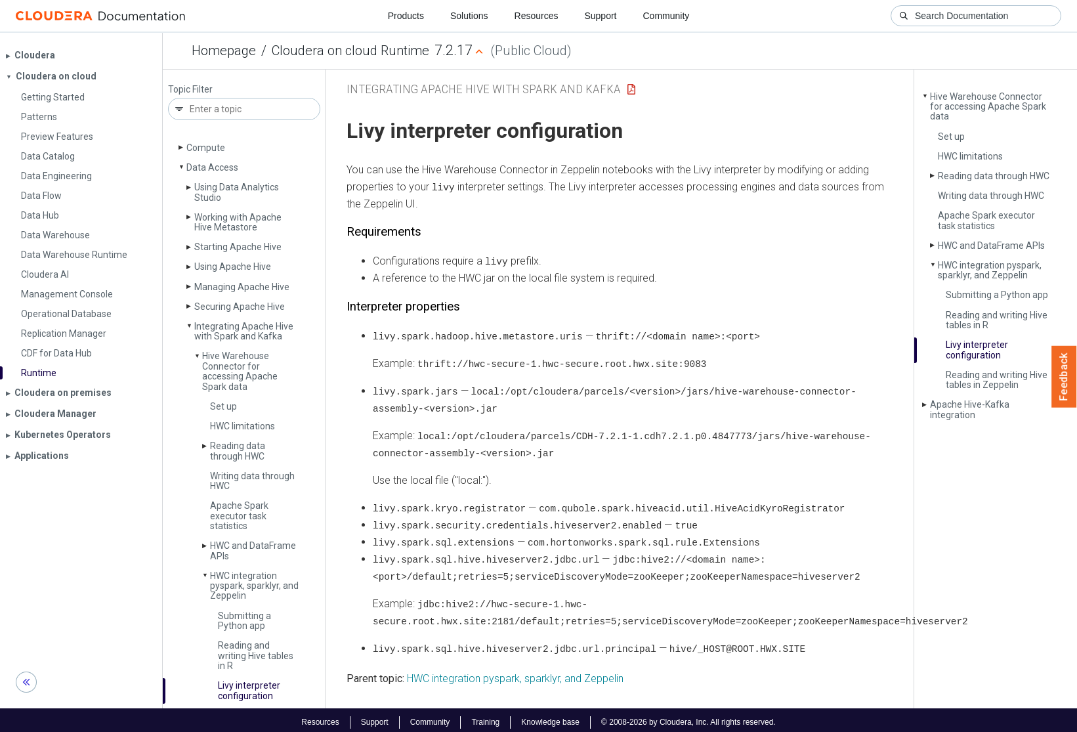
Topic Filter (190, 90)
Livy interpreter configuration (249, 690)
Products (406, 16)
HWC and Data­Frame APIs (253, 550)
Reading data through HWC (237, 451)
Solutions (469, 16)
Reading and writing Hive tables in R (255, 655)
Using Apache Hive (232, 266)
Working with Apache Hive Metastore (238, 222)
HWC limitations (242, 426)
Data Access (212, 167)
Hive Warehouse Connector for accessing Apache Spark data (240, 371)
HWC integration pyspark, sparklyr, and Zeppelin (254, 586)
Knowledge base (550, 717)
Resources (537, 16)
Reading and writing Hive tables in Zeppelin (996, 380)
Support (600, 16)
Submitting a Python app (244, 621)
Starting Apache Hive (238, 247)
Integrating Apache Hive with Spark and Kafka (243, 331)
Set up (223, 406)
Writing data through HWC (252, 481)
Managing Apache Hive (241, 287)
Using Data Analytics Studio (236, 192)
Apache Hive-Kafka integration (969, 409)
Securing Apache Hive (239, 306)
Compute (205, 147)
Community (666, 16)
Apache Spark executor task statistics (239, 515)
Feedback (1064, 377)
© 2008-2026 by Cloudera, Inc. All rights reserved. (688, 717)
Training (485, 717)
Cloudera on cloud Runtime (350, 50)
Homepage (224, 50)
